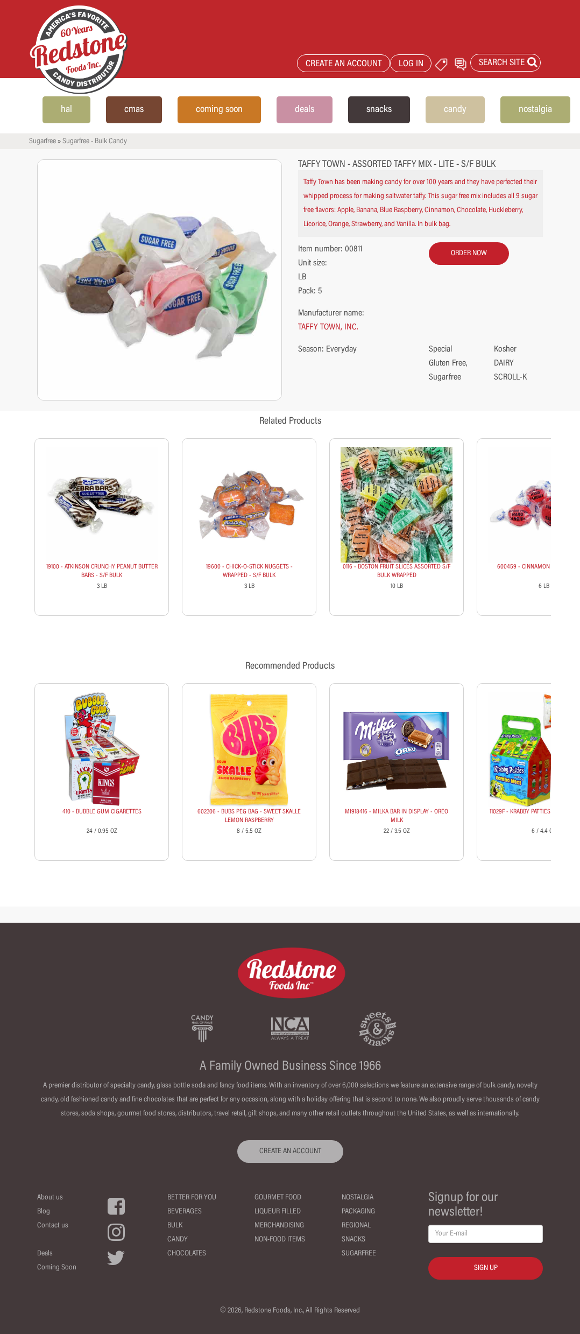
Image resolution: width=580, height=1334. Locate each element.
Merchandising (279, 1226)
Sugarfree (42, 141)
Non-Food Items (279, 1240)
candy (455, 110)
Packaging (358, 1212)
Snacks (353, 1240)
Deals (45, 1254)
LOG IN (411, 64)
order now (469, 253)
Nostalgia (357, 1198)
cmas (134, 110)
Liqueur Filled (277, 1212)
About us (50, 1198)
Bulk (174, 1226)
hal (66, 110)
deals (304, 110)
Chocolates (186, 1254)
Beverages (184, 1212)
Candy (177, 1240)
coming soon (219, 110)
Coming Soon (56, 1268)
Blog (43, 1212)
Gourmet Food (277, 1198)
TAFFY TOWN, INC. (328, 327)
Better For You (191, 1198)
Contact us (52, 1226)
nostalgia (535, 110)
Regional (356, 1226)
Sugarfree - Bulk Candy (94, 141)
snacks (379, 110)
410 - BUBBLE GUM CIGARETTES (102, 812)
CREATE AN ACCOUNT (344, 64)
